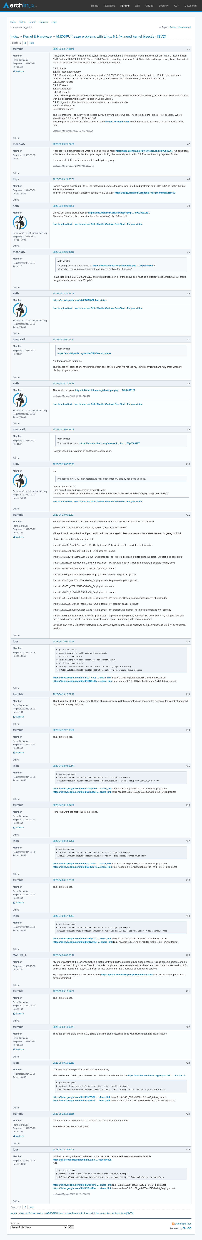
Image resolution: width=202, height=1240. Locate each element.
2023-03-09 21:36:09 (63, 179)
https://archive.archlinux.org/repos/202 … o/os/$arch (156, 1075)
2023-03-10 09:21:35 (63, 206)
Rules (22, 22)
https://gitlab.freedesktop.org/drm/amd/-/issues (127, 974)
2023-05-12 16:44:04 (63, 1149)
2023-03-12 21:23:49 (63, 293)
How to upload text (62, 224)
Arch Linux (20, 5)
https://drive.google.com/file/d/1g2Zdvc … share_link (82, 863)
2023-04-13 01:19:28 (63, 641)
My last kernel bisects (117, 121)
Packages (109, 5)
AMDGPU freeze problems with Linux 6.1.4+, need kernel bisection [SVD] (111, 36)
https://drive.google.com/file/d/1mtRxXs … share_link (82, 1185)
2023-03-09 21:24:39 (63, 144)
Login (54, 22)
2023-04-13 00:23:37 (63, 514)
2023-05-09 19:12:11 (63, 1062)
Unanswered (184, 27)
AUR (176, 5)
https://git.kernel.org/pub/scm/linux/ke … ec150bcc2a (82, 1159)
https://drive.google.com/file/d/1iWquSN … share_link (82, 788)
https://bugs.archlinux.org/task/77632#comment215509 (145, 192)
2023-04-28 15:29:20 (63, 880)
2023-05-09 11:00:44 (63, 1027)
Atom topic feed (183, 1223)
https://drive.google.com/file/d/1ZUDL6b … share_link (82, 681)
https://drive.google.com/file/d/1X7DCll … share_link (81, 1097)
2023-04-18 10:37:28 (63, 805)
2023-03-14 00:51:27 (63, 339)
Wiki (137, 5)
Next (31, 43)
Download (191, 5)
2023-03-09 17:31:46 (63, 49)
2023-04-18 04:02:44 (63, 766)
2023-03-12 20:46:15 (63, 252)
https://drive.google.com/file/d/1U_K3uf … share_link (82, 677)
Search (32, 22)
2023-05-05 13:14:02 (63, 991)
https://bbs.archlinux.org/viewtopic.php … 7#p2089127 (105, 390)
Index (13, 22)
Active (173, 27)
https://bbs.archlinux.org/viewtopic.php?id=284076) (144, 151)
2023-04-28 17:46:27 (63, 916)
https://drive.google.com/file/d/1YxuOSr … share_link (82, 792)
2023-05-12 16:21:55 (63, 1113)
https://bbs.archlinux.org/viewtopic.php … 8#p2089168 (118, 212)
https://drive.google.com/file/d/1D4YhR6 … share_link (82, 867)
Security (164, 5)
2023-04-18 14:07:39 (63, 841)
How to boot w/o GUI (84, 224)
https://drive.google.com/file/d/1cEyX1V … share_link (82, 938)
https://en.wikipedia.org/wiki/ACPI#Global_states (80, 300)
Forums (124, 5)
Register (43, 22)
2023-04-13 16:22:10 (63, 694)
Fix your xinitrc (135, 224)
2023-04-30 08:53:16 (63, 955)
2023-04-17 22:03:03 (63, 730)
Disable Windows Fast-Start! (110, 224)
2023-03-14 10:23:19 (63, 383)
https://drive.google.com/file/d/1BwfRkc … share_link (82, 1188)
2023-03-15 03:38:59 (63, 429)
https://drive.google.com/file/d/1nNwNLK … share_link (83, 942)
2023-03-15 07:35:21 (63, 464)
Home (94, 5)
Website (20, 71)
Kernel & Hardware (37, 36)
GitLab (149, 5)
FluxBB (187, 1228)
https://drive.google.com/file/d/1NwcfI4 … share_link (81, 1100)
